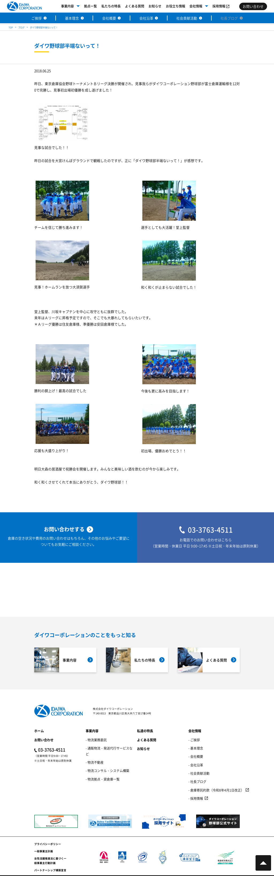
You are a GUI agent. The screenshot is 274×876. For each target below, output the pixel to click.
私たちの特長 (111, 6)
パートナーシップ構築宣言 (50, 870)
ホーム (39, 730)
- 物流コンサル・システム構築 (107, 770)
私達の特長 (145, 730)
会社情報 (195, 6)
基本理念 (72, 18)
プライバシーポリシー (47, 844)
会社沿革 (146, 18)
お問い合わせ (44, 740)
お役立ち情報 (175, 6)
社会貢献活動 (186, 18)
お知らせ (155, 6)
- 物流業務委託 (96, 740)
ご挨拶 (36, 18)
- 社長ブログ (197, 781)
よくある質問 (134, 6)
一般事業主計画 (43, 851)
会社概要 (109, 18)
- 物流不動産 (95, 762)
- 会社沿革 (195, 765)
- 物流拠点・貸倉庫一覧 (103, 779)
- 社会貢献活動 (199, 773)
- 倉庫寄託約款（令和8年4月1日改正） (216, 790)
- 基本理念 (195, 748)
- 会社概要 (195, 756)
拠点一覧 (90, 6)
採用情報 (218, 6)
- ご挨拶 (194, 740)
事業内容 (67, 6)
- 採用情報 (195, 798)
